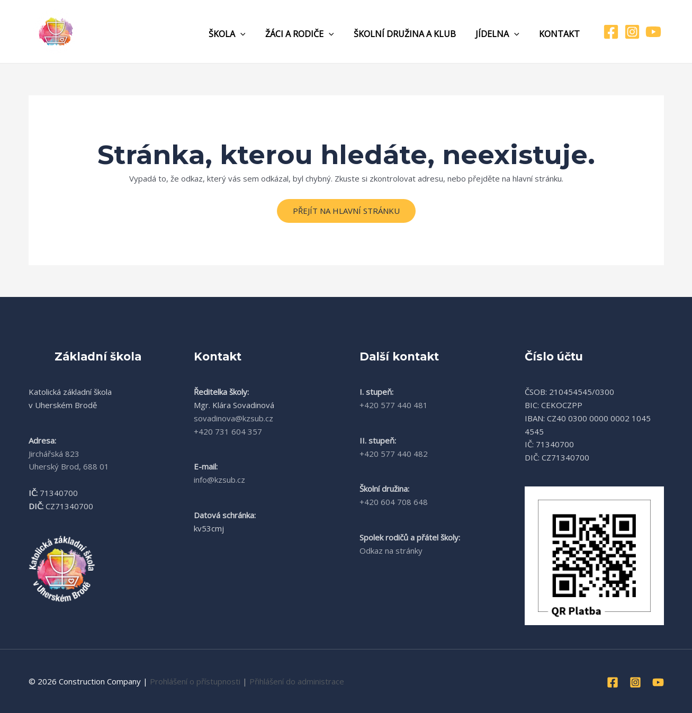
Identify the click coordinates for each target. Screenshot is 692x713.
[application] (253, 34)
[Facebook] (611, 32)
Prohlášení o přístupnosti (195, 681)
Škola (239, 34)
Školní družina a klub (412, 34)
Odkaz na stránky (391, 550)
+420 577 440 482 (394, 453)
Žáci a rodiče (309, 34)
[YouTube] (653, 32)
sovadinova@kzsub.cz (233, 418)
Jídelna (502, 34)
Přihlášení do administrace (296, 681)
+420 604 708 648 (394, 502)
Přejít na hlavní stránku (346, 210)
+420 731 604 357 (228, 431)
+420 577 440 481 (394, 405)
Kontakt (561, 34)
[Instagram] (632, 32)
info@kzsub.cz (219, 479)
